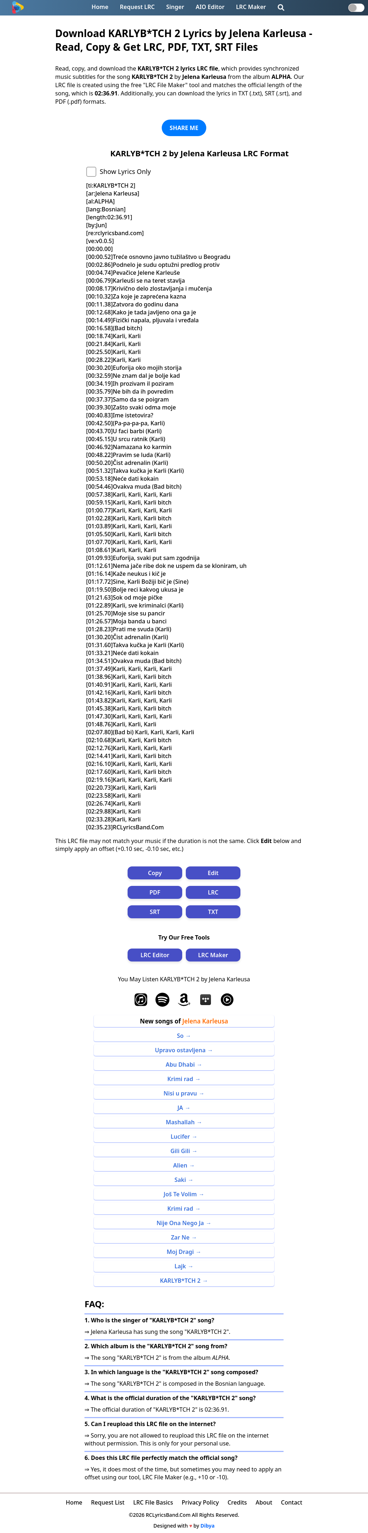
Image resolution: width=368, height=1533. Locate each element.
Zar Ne (180, 1237)
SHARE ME (184, 128)
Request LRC (137, 7)
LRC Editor (155, 955)
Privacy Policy (200, 1502)
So (180, 1036)
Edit (213, 873)
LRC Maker (251, 7)
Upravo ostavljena (180, 1050)
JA (180, 1108)
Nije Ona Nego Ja (180, 1223)
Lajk (180, 1266)
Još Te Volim (180, 1194)
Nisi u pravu (180, 1093)
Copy (155, 873)
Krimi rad (180, 1079)
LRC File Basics (153, 1502)
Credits (237, 1502)
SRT (155, 912)
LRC (213, 892)
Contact (291, 1502)
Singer (175, 7)
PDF (155, 892)
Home (100, 7)
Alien (180, 1165)
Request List (107, 1502)
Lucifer (180, 1136)
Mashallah (180, 1122)
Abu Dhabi (180, 1064)
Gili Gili (180, 1151)
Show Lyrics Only (125, 171)
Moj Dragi (180, 1252)
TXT (213, 912)
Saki (180, 1180)
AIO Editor (210, 7)
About (264, 1502)
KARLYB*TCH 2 (180, 1281)
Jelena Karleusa (205, 1021)
